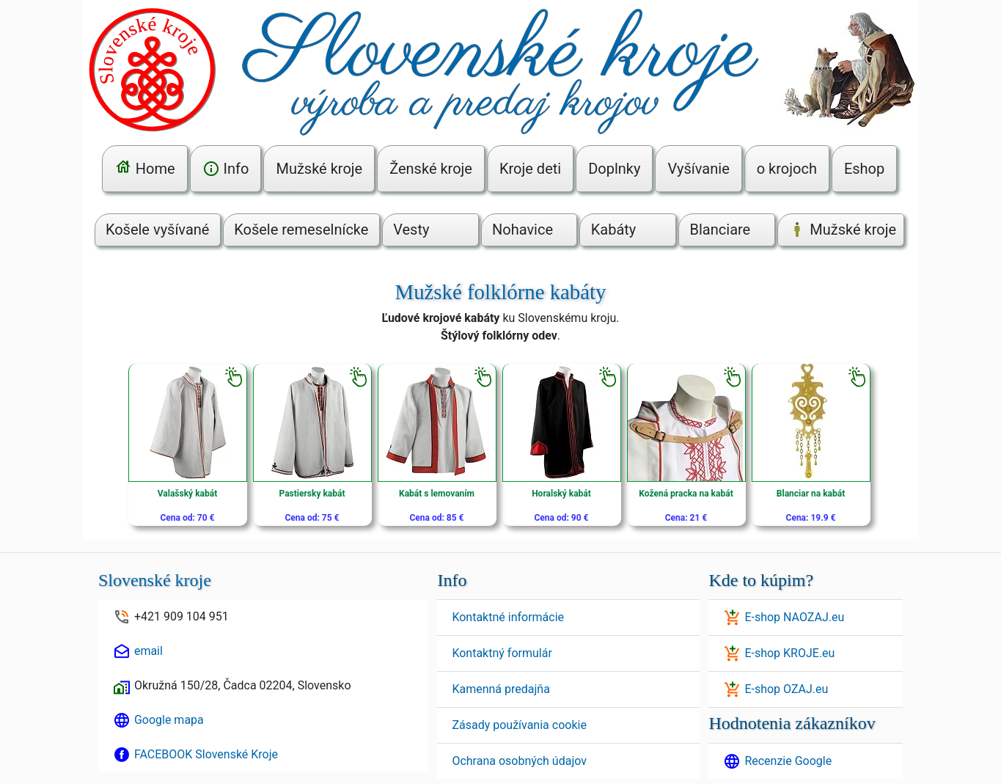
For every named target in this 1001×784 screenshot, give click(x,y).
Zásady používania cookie (519, 725)
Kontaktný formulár (501, 653)
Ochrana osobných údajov (519, 761)
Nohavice (522, 229)
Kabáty (614, 229)
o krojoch (787, 168)
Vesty (411, 229)
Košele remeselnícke (301, 229)
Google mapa (169, 720)
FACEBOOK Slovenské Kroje (206, 754)
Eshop (864, 168)
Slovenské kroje (154, 580)
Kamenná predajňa (500, 689)
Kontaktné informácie (508, 617)
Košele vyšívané (158, 229)
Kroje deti (530, 168)
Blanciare (720, 229)
